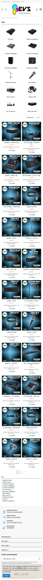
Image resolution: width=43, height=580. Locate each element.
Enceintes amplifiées (11, 68)
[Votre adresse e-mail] (19, 559)
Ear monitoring (10, 111)
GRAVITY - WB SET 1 (11, 363)
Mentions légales (16, 1)
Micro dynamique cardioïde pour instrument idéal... (11, 243)
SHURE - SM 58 (31, 332)
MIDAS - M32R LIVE (11, 175)
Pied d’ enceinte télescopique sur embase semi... (11, 368)
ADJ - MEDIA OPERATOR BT (31, 364)
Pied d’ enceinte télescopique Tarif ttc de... (31, 243)
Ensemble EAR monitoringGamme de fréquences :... (31, 149)
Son (2, 477)
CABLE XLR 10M (31, 427)
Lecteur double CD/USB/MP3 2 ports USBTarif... (11, 274)
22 (38, 117)
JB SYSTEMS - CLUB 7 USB (31, 175)
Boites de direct (32, 111)
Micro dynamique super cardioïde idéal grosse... (11, 464)
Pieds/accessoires (10, 82)
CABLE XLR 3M (31, 207)
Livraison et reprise (5, 1)
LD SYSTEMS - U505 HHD (11, 207)
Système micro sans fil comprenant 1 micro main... (11, 212)
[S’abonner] (39, 559)
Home (23, 1)
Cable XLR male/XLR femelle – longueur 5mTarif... (11, 337)
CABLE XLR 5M (11, 332)
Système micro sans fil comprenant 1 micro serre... (11, 433)
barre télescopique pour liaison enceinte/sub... (31, 464)
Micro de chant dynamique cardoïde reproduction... (31, 337)
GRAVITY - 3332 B (31, 459)
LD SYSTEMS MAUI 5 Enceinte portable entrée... (31, 306)
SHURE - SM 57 (11, 238)
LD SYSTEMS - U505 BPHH (11, 427)
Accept (6, 575)
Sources (10, 39)
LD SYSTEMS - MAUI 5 (31, 301)
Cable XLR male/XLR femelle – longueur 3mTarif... (31, 212)
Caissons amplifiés (32, 68)
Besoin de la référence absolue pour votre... (11, 401)
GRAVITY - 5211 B (31, 238)
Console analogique (11, 53)
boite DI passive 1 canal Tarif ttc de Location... (31, 274)
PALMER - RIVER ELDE (11, 142)
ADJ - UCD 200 (11, 269)
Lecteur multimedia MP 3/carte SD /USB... (31, 370)
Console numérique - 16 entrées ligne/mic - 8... (11, 180)
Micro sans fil (11, 97)
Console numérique (32, 53)
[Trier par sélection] (31, 117)
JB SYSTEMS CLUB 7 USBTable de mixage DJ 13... (31, 180)
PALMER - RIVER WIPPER (31, 269)
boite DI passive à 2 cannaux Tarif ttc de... (11, 147)
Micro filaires (32, 82)
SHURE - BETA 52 (11, 459)
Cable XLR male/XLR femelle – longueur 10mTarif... (31, 433)
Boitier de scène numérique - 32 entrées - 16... (11, 306)
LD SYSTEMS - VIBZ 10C (31, 396)
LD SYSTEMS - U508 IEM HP (31, 143)
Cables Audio (32, 97)
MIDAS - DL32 (11, 301)
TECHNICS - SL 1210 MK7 (11, 396)
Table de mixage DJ (32, 39)
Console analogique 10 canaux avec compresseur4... (31, 401)
